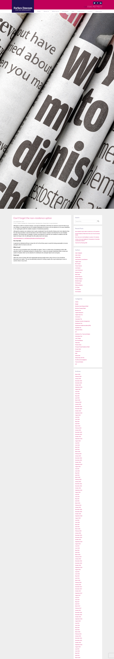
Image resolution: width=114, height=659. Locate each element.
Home (39, 11)
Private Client (46, 223)
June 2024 (77, 419)
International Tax (38, 223)
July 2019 (77, 546)
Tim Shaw (77, 287)
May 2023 (77, 447)
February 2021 (78, 505)
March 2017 (77, 606)
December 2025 (78, 380)
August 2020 (78, 518)
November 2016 (78, 614)
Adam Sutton (78, 255)
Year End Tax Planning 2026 (81, 242)
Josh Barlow (77, 268)
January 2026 (78, 378)
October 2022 (78, 462)
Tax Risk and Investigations (81, 359)
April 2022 (77, 475)
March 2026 (77, 374)
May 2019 (77, 550)
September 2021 (78, 490)
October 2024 (78, 410)
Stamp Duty (77, 355)
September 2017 (78, 593)
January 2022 (78, 481)
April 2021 (77, 500)
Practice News (78, 344)
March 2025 (77, 400)
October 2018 (78, 565)
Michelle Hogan (78, 280)
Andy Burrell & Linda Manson (81, 259)
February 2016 (78, 633)
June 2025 (77, 393)
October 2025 (78, 385)
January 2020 (78, 533)
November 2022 (78, 460)
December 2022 (78, 458)
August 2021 (78, 492)
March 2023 (77, 451)
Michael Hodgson (79, 278)
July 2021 (77, 494)
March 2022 (77, 477)
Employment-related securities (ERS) (83, 325)
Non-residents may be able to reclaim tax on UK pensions (87, 231)
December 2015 (78, 638)
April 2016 (77, 629)
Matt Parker (77, 274)
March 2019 (77, 554)
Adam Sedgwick (78, 253)
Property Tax (78, 351)
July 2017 (77, 597)
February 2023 (78, 453)
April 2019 (77, 552)
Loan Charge (78, 338)
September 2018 (78, 567)
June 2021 (77, 496)
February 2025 (78, 402)
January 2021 (78, 507)
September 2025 (78, 387)
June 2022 (77, 471)
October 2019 (78, 539)
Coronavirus (77, 316)
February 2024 (78, 428)
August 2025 (78, 389)
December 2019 (78, 535)
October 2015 (78, 642)
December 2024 (78, 406)
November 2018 (78, 563)
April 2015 (77, 655)
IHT (76, 331)
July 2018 (77, 571)
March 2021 (77, 503)
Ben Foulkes (78, 263)
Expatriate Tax (24, 223)
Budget (76, 304)
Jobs (73, 11)
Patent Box (77, 342)
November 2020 (78, 511)
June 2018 (77, 573)
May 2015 (77, 653)
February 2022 (78, 479)
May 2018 (77, 576)
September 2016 (78, 618)
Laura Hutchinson (54, 223)
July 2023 (77, 443)
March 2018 (77, 580)
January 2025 (78, 404)
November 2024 (78, 408)
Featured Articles (31, 223)
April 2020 (77, 526)
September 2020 (78, 515)
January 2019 (78, 558)
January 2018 (78, 584)
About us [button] (46, 11)
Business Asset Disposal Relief (81, 306)
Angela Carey (78, 261)
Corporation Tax (78, 319)
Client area (98, 11)
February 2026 (78, 376)
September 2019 (78, 541)
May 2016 (77, 627)
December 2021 (78, 483)
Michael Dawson (78, 276)
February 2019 (78, 556)
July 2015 (77, 649)
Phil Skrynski (78, 283)
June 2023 (77, 445)
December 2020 (78, 509)
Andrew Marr (78, 257)
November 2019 (78, 537)
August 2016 (78, 621)
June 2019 (77, 548)
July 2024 (77, 417)
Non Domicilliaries (79, 340)
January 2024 (78, 430)
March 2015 (77, 657)
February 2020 (78, 531)
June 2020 (77, 522)
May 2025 (77, 395)
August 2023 (78, 440)
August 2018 (78, 569)
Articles (19, 223)
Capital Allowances (79, 312)
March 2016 (77, 631)
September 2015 (78, 644)
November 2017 (78, 588)
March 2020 (77, 528)
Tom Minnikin (78, 289)
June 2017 (77, 599)
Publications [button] (80, 11)
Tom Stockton (78, 291)
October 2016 (78, 616)
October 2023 (78, 436)
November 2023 (78, 434)
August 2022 (78, 466)
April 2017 (77, 603)
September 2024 (78, 413)
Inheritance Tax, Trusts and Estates (82, 334)
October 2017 (78, 591)
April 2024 (77, 423)
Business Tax (78, 310)
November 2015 (78, 640)
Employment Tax (78, 323)
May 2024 (77, 421)
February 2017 (78, 608)
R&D (76, 353)
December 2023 (78, 432)
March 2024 (77, 425)
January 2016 (78, 636)
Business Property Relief (80, 308)
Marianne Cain (78, 272)
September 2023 (78, 438)
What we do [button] (55, 11)
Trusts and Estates (79, 362)
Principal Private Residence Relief (82, 346)
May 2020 (77, 524)
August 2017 (78, 595)
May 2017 (77, 601)
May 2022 (77, 473)
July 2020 (77, 520)
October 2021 (78, 488)
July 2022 (77, 468)
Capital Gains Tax (79, 314)
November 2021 (78, 486)
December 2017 (78, 586)
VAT (76, 364)
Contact (90, 11)
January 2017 (78, 610)
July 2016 (77, 623)
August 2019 (78, 543)
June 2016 (77, 625)
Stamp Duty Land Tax (79, 357)
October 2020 (78, 513)
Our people (65, 11)
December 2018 (78, 561)
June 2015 (77, 651)
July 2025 (77, 391)
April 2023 (77, 449)
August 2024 (78, 415)
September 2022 (78, 464)
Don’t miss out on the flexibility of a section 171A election (87, 237)
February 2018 (78, 582)
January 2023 (78, 455)
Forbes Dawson (78, 265)
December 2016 (78, 612)
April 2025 (77, 398)
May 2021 (77, 498)
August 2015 (78, 646)
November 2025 (78, 383)
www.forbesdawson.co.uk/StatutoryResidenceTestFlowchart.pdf (29, 238)
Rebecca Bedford (79, 285)
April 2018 (77, 578)
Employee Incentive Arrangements (82, 321)
